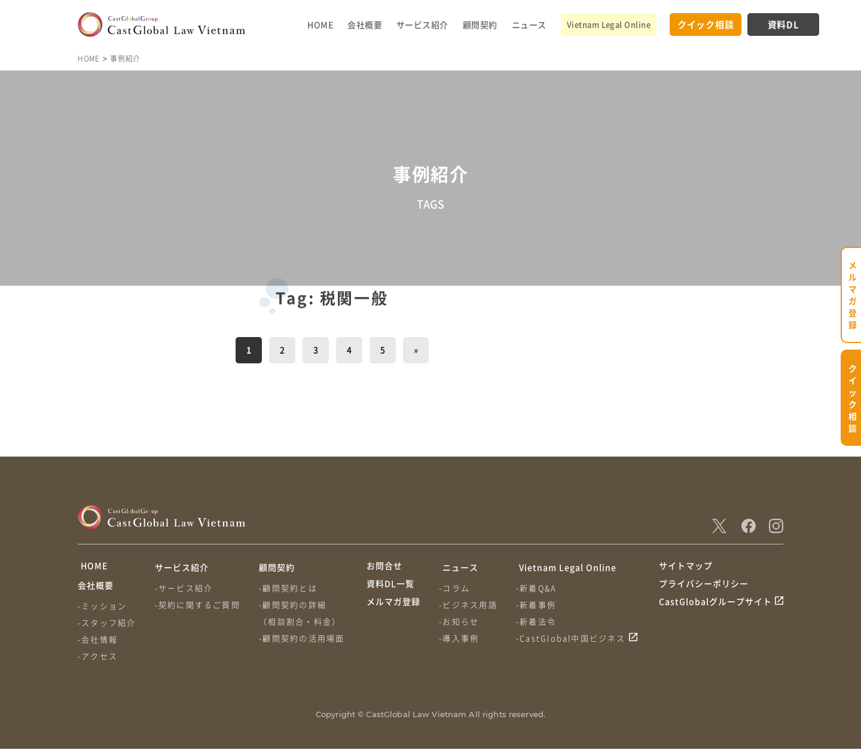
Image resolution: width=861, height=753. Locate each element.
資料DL (783, 24)
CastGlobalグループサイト (715, 612)
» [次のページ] (416, 350)
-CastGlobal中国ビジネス (573, 638)
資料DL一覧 (390, 590)
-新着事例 (538, 604)
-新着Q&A (538, 587)
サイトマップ (686, 567)
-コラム (455, 587)
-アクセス (98, 660)
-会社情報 (98, 643)
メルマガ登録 (393, 612)
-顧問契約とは (290, 587)
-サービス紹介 (185, 587)
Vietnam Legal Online (609, 24)
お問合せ (384, 567)
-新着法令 (538, 621)
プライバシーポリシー (704, 590)
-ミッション (102, 610)
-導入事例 (460, 638)
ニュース (529, 24)
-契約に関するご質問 (199, 604)
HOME (320, 24)
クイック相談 (705, 24)
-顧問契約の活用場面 (304, 638)
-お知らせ (460, 621)
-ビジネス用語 (469, 604)
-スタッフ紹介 (107, 626)
